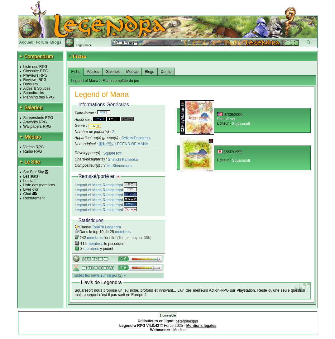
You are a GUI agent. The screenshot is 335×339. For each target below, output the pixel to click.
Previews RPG (35, 75)
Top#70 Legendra (106, 227)
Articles (93, 71)
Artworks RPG (35, 122)
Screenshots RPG (38, 118)
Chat (27, 194)
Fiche (75, 71)
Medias (132, 71)
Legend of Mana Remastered (106, 185)
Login (80, 45)
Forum (42, 42)
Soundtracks (33, 93)
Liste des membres (39, 185)
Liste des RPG (35, 66)
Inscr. (88, 45)
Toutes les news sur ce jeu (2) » (99, 275)
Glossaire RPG (35, 71)
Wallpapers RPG (37, 126)
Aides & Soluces (36, 88)
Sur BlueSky (35, 172)
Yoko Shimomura (117, 166)
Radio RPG (32, 151)
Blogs (56, 42)
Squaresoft (112, 153)
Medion (179, 330)
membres (123, 232)
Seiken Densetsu (136, 138)
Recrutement (34, 198)
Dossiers (30, 84)
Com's (166, 71)
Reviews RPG (35, 80)
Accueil (26, 42)
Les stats (30, 176)
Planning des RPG (38, 97)
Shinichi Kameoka (123, 159)
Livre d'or (31, 189)
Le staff (29, 181)
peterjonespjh (186, 321)
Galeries (113, 71)
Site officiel (226, 119)
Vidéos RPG (33, 147)
